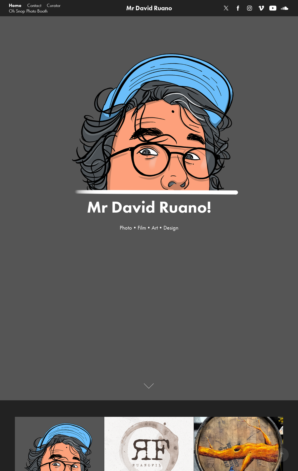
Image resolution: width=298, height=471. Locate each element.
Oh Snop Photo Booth (28, 11)
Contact (34, 5)
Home (15, 5)
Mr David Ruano (149, 8)
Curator (54, 5)
